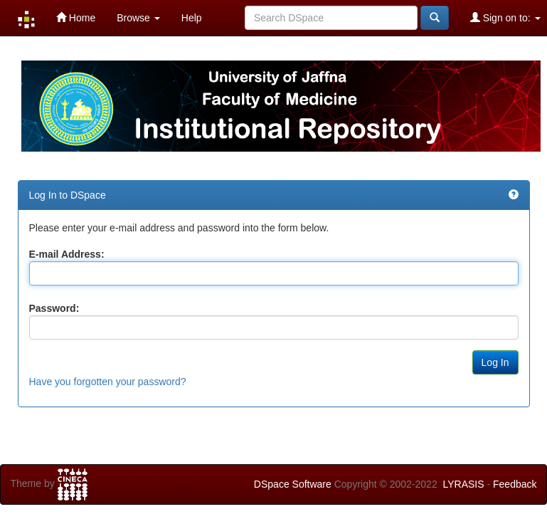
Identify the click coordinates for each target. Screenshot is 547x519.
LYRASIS (463, 484)
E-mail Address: (67, 254)
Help (191, 17)
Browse (138, 17)
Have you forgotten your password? (107, 381)
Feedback (514, 484)
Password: (54, 308)
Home (75, 17)
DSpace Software (292, 484)
